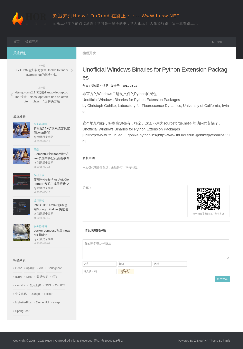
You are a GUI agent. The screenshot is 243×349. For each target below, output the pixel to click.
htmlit (226, 340)
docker (48, 293)
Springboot (55, 268)
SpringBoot (22, 311)
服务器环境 (40, 124)
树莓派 (30, 268)
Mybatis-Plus (23, 302)
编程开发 (31, 42)
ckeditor (20, 285)
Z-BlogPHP (201, 340)
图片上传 (35, 285)
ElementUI (42, 302)
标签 (55, 276)
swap (56, 302)
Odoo (18, 268)
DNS (48, 285)
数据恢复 (42, 276)
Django (35, 293)
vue (41, 268)
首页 (16, 42)
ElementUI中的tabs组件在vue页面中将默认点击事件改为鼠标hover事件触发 (51, 158)
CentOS (60, 285)
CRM (29, 276)
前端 (36, 149)
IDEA (18, 276)
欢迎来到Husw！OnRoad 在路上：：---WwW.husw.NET (116, 15)
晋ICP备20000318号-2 (108, 340)
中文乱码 (21, 293)
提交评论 (222, 282)
